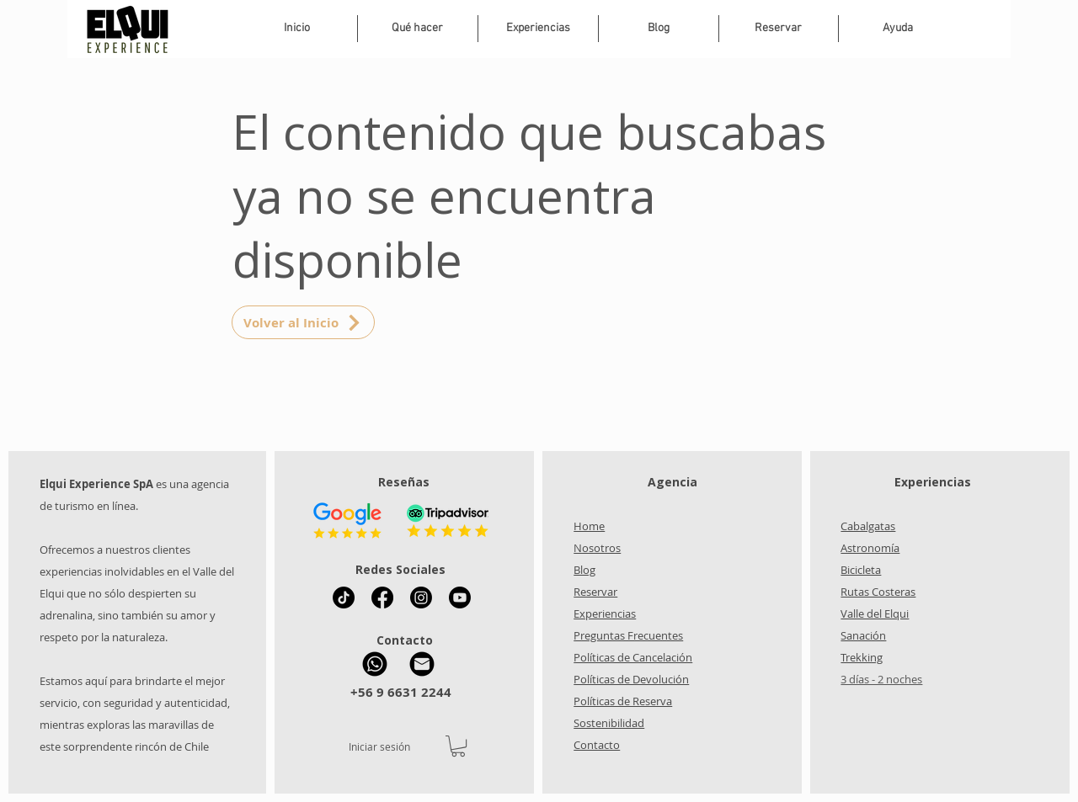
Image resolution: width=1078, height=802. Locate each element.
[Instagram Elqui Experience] (421, 597)
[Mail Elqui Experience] (422, 664)
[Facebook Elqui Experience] (382, 597)
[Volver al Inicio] (303, 322)
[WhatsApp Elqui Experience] (375, 664)
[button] (538, 28)
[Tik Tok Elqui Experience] (344, 597)
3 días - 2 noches (881, 679)
